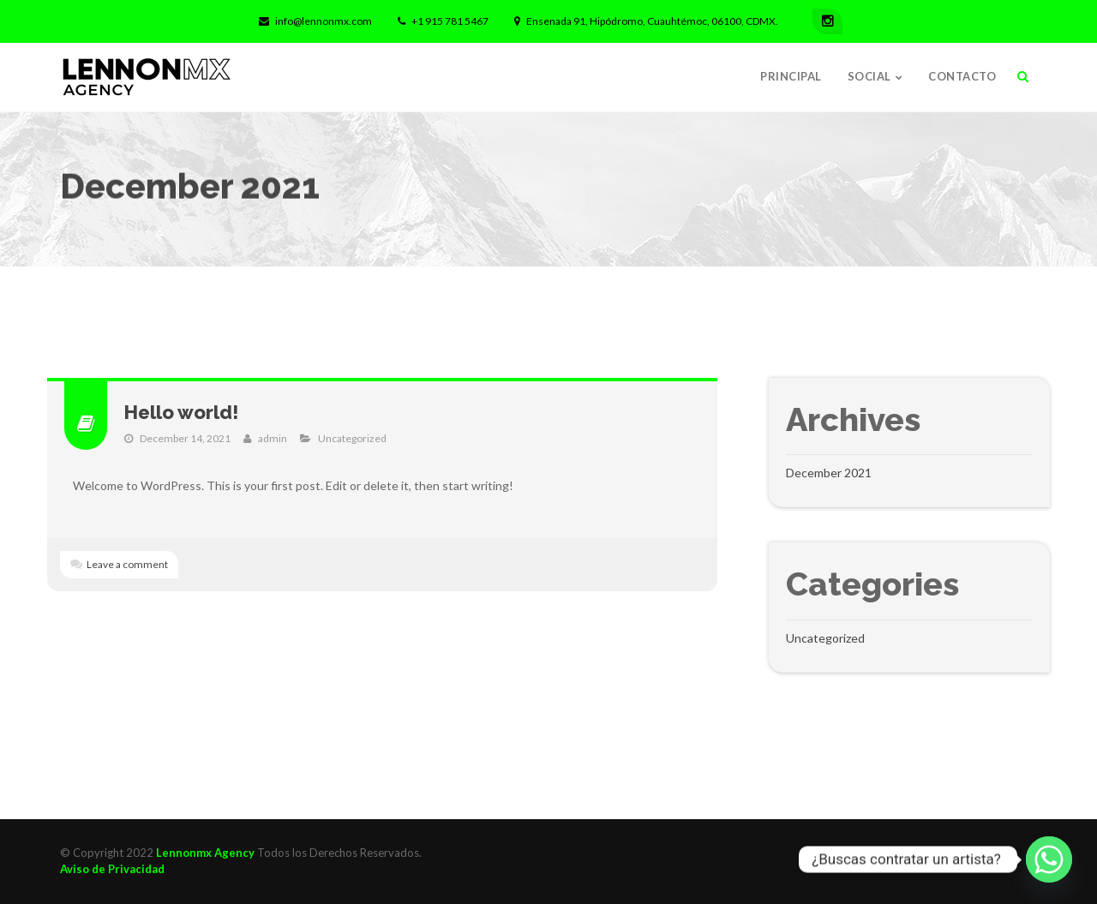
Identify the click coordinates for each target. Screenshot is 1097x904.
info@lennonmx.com (315, 21)
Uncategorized (352, 438)
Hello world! (181, 412)
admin (272, 438)
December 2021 (829, 472)
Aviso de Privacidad (112, 869)
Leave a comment (127, 564)
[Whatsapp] (1049, 859)
